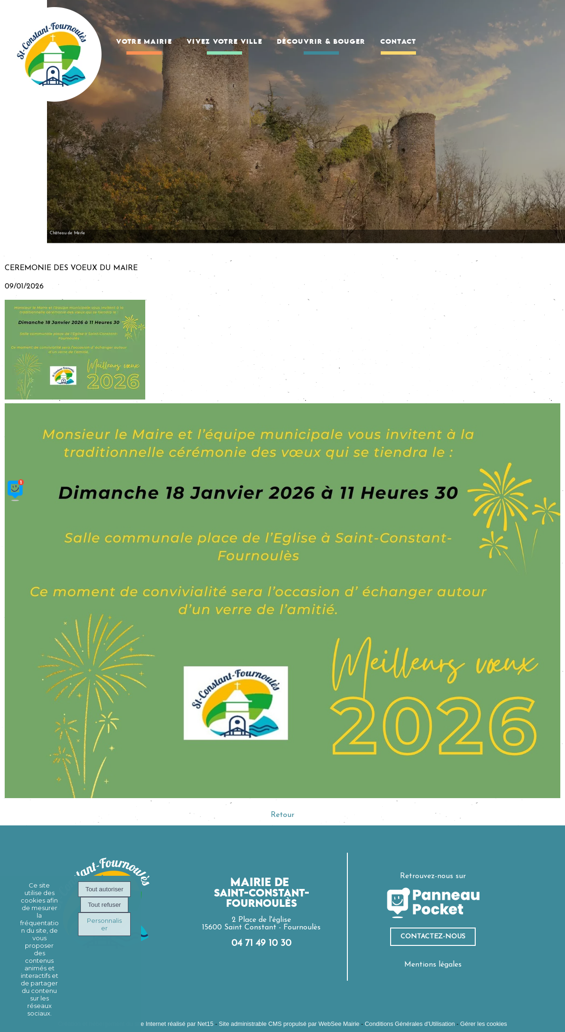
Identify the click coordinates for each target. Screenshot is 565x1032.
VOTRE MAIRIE (144, 42)
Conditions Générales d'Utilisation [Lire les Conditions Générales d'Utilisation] (410, 1023)
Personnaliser (104, 924)
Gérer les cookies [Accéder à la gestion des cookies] (483, 1023)
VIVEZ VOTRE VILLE (224, 42)
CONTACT (398, 42)
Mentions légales (433, 964)
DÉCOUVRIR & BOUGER (321, 42)
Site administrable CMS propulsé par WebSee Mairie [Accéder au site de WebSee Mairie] (289, 1023)
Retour (282, 815)
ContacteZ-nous (432, 936)
